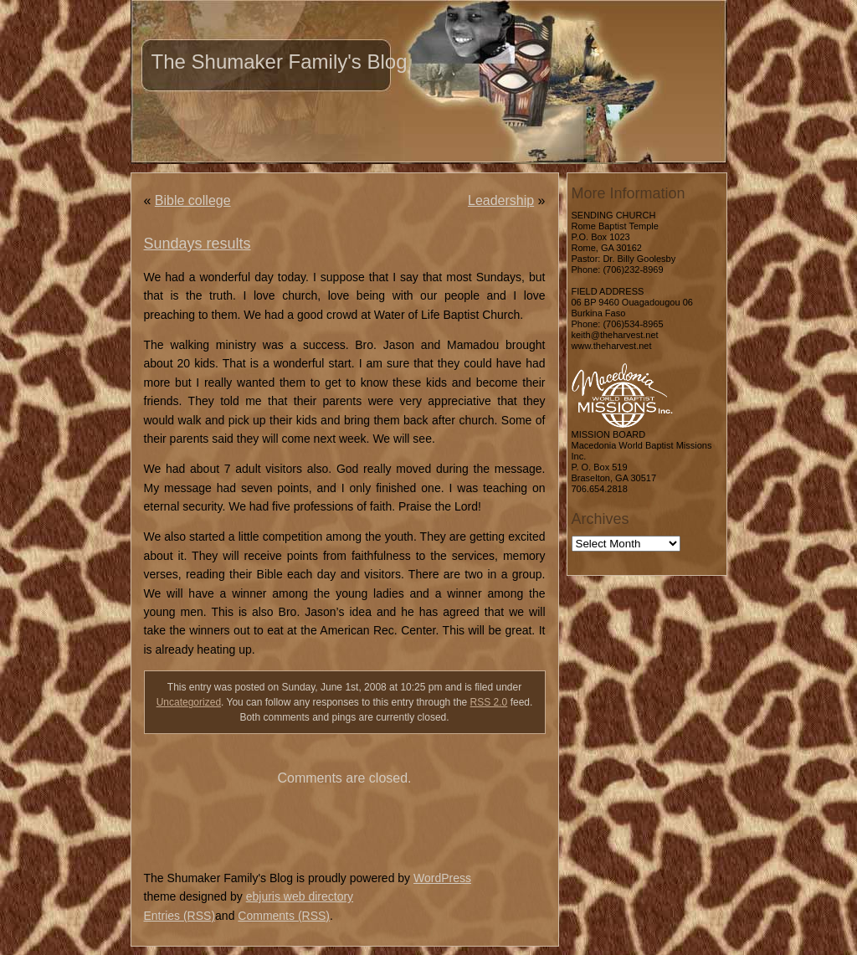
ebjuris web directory (299, 896)
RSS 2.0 (489, 702)
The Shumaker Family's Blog (279, 61)
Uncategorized (189, 702)
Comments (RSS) (284, 915)
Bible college (193, 200)
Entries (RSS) (180, 915)
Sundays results (197, 243)
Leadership (501, 200)
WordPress (442, 878)
